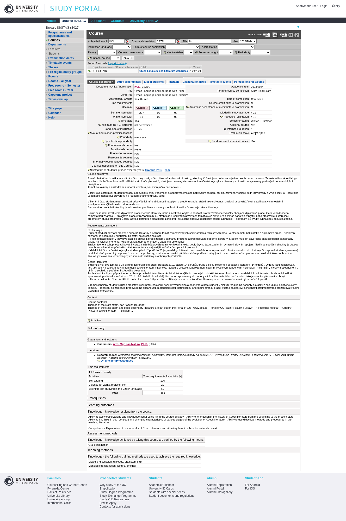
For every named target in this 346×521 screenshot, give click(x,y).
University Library (58, 495)
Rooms (53, 76)
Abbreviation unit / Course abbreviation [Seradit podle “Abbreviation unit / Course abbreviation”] (117, 67)
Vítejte (51, 21)
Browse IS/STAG (74, 21)
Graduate (117, 21)
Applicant (98, 21)
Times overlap (58, 99)
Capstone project (60, 94)
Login (323, 6)
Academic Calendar (161, 485)
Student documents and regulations (171, 495)
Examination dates (61, 58)
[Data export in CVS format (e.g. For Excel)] (283, 35)
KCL (137, 86)
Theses (53, 67)
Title (185, 41)
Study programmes (129, 81)
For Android (252, 485)
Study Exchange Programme (117, 495)
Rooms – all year (59, 81)
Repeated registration (236, 116)
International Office (59, 503)
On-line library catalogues (117, 360)
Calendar (54, 113)
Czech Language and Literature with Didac (163, 71)
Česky (336, 6)
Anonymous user (307, 6)
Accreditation (209, 46)
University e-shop (58, 499)
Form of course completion (149, 46)
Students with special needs (167, 492)
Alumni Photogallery (220, 492)
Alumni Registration (219, 485)
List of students (154, 81)
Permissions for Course (249, 81)
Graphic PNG (153, 170)
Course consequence (130, 52)
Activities (96, 320)
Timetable (173, 81)
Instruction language (100, 46)
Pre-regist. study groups (65, 72)
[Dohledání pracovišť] (127, 41)
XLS (167, 170)
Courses (54, 40)
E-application (107, 488)
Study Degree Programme (116, 492)
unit (98, 41)
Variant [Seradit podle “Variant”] (197, 67)
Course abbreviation (143, 41)
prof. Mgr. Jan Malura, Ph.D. (130, 344)
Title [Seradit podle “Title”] (145, 67)
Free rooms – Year (60, 90)
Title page (55, 108)
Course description (101, 81)
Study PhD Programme (114, 499)
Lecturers (54, 49)
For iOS (250, 488)
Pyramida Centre (58, 488)
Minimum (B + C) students (117, 124)
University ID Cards (161, 488)
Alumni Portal (215, 488)
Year (235, 41)
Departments (57, 44)
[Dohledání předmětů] (178, 41)
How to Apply (107, 503)
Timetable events (60, 62)
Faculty (92, 52)
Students (54, 53)
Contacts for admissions (114, 506)
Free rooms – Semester (64, 85)
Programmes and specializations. (60, 34)
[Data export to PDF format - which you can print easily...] (266, 35)
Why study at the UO (112, 485)
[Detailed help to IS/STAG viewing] (296, 35)
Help (51, 117)
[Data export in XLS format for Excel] (275, 35)
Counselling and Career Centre (67, 485)
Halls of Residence (59, 492)
